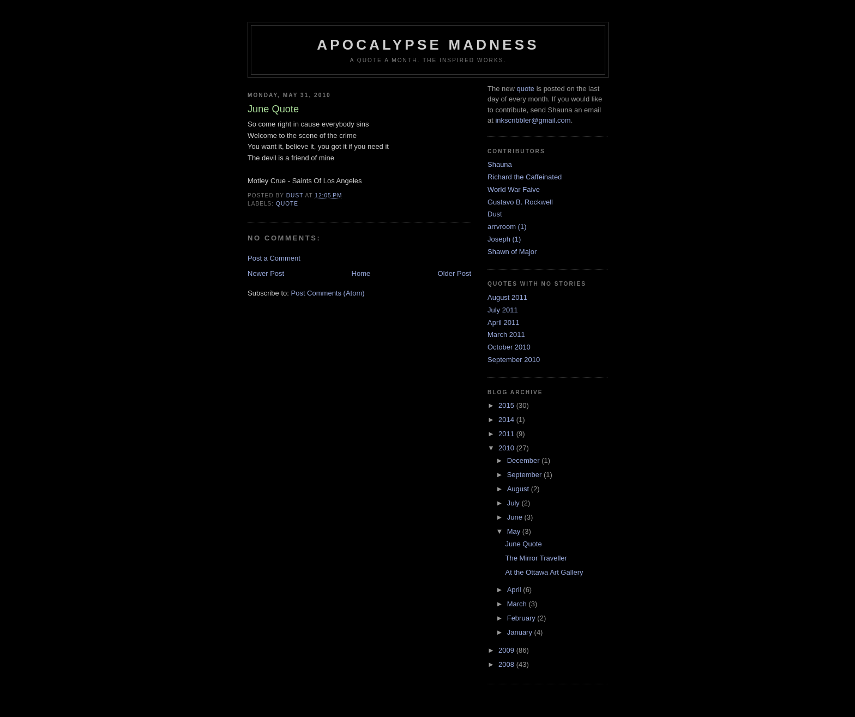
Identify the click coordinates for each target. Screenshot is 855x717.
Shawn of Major (512, 252)
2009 (507, 650)
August (519, 489)
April (515, 590)
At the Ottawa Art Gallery (544, 572)
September (525, 475)
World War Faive (513, 189)
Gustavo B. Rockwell (520, 202)
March (518, 604)
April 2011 (503, 322)
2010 (507, 448)
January (520, 632)
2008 (507, 664)
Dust (494, 214)
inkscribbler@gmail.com (532, 120)
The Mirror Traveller (536, 558)
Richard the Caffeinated (524, 177)
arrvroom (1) (507, 226)
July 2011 (502, 310)
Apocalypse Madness (428, 45)
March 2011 (506, 334)
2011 (507, 434)
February (522, 618)
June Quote (523, 544)
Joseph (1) (504, 239)
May (514, 531)
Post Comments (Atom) (328, 293)
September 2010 (513, 360)
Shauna (499, 164)
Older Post (454, 273)
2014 (507, 419)
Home (361, 273)
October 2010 (509, 347)
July (514, 503)
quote (287, 204)
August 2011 (507, 297)
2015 (507, 405)
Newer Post (266, 273)
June (516, 517)
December (524, 460)
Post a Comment (274, 258)
